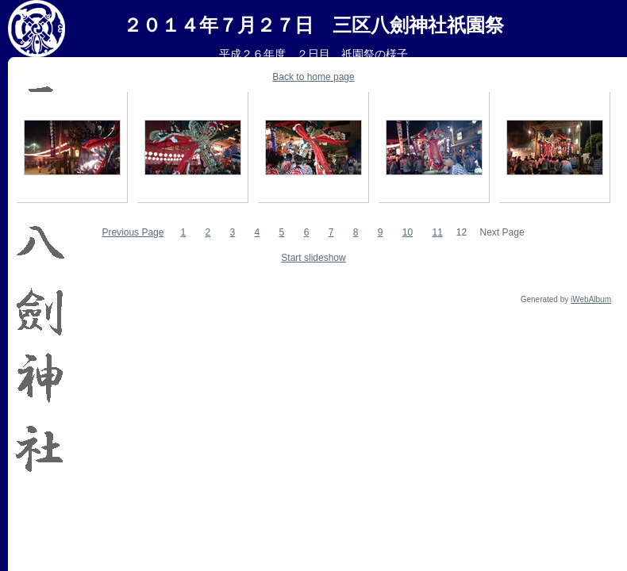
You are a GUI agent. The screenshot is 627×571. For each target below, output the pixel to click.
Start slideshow (313, 257)
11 (437, 232)
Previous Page (132, 232)
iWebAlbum (591, 299)
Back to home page (313, 76)
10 (407, 232)
